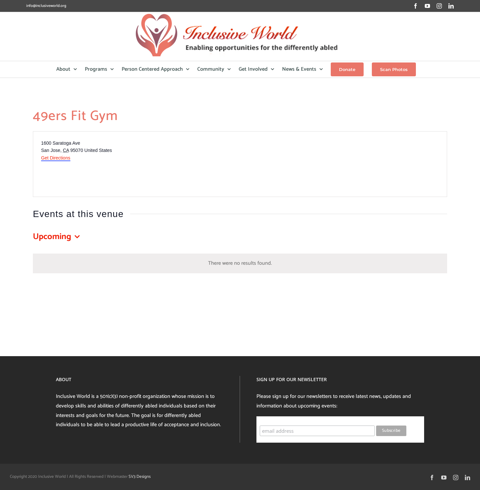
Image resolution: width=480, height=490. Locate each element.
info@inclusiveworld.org (46, 6)
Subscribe (272, 419)
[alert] (240, 264)
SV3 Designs (140, 476)
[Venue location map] (343, 164)
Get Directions (55, 157)
